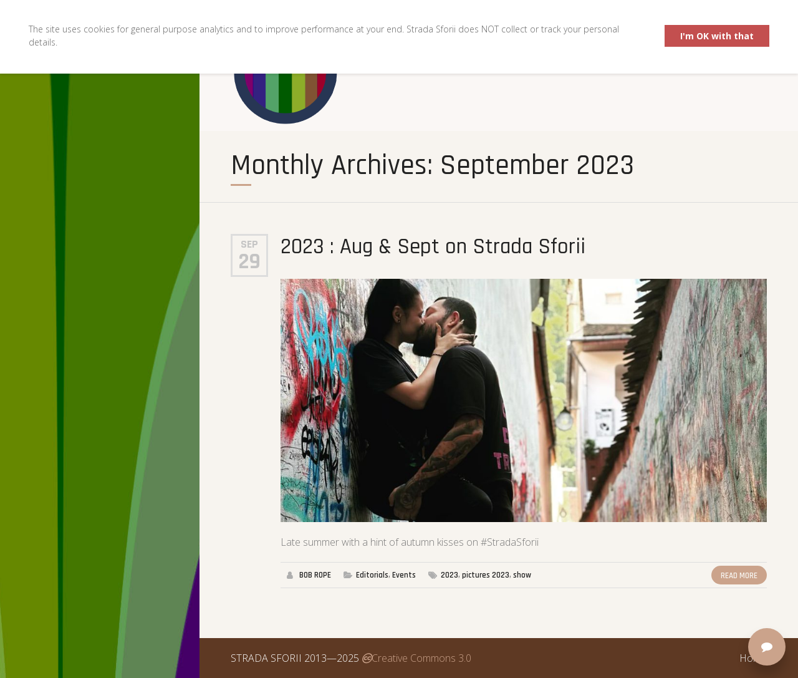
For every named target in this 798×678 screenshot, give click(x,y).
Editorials (372, 575)
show (522, 575)
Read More (739, 576)
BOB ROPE (315, 575)
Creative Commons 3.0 (416, 658)
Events (404, 575)
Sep (249, 244)
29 (249, 262)
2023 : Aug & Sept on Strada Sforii (433, 247)
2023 (449, 575)
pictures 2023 (485, 575)
